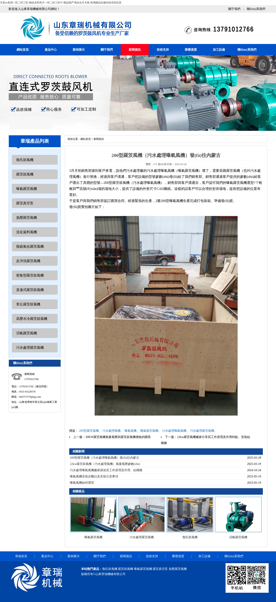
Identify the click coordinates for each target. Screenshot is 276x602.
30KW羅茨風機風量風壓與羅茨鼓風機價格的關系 (118, 437)
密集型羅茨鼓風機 (30, 275)
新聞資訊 (135, 49)
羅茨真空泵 (24, 203)
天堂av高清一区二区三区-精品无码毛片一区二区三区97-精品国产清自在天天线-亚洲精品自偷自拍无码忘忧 (60, 2)
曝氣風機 (130, 430)
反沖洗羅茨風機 (28, 261)
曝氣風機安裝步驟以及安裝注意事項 (94, 476)
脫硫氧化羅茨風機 (30, 246)
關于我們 (234, 9)
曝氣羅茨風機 (26, 189)
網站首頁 (23, 49)
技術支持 (163, 49)
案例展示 (79, 49)
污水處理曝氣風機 (174, 430)
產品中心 (51, 49)
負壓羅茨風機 (26, 217)
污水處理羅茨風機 (30, 347)
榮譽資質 (191, 49)
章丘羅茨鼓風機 (28, 304)
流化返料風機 (26, 232)
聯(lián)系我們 (256, 9)
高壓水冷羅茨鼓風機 (31, 319)
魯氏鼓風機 (24, 160)
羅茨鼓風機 (24, 174)
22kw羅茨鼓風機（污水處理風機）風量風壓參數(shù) (105, 464)
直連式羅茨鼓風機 (30, 290)
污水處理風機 (111, 430)
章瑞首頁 (21, 556)
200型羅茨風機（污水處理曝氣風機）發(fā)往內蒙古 (104, 457)
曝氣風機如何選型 (82, 482)
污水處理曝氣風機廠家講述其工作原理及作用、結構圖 (106, 470)
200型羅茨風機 (89, 430)
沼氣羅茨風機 (26, 333)
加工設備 (219, 49)
